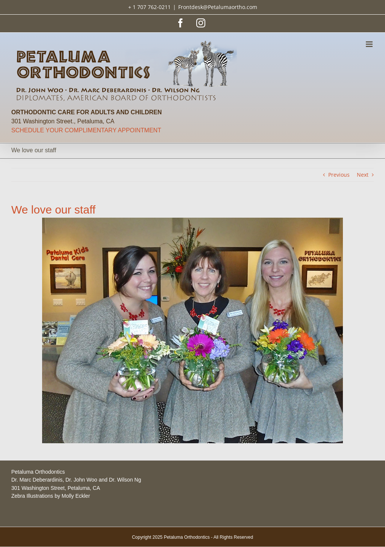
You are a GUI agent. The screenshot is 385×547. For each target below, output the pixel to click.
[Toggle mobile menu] (370, 44)
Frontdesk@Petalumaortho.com (217, 7)
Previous (339, 174)
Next (362, 174)
